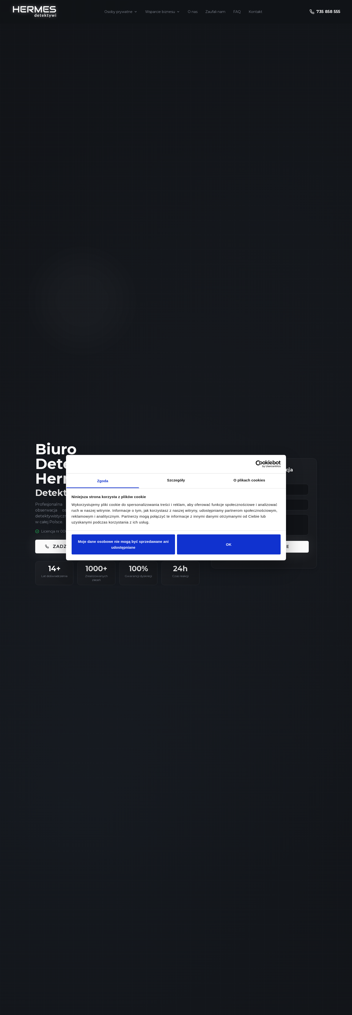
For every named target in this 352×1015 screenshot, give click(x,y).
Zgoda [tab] (102, 481)
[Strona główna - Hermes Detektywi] (34, 12)
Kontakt (255, 12)
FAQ (237, 12)
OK (228, 544)
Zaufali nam (215, 12)
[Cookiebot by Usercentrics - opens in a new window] (259, 464)
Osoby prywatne (120, 12)
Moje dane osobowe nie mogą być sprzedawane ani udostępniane (123, 544)
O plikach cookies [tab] (249, 480)
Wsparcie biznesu (162, 12)
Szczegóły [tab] (176, 480)
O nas (193, 12)
